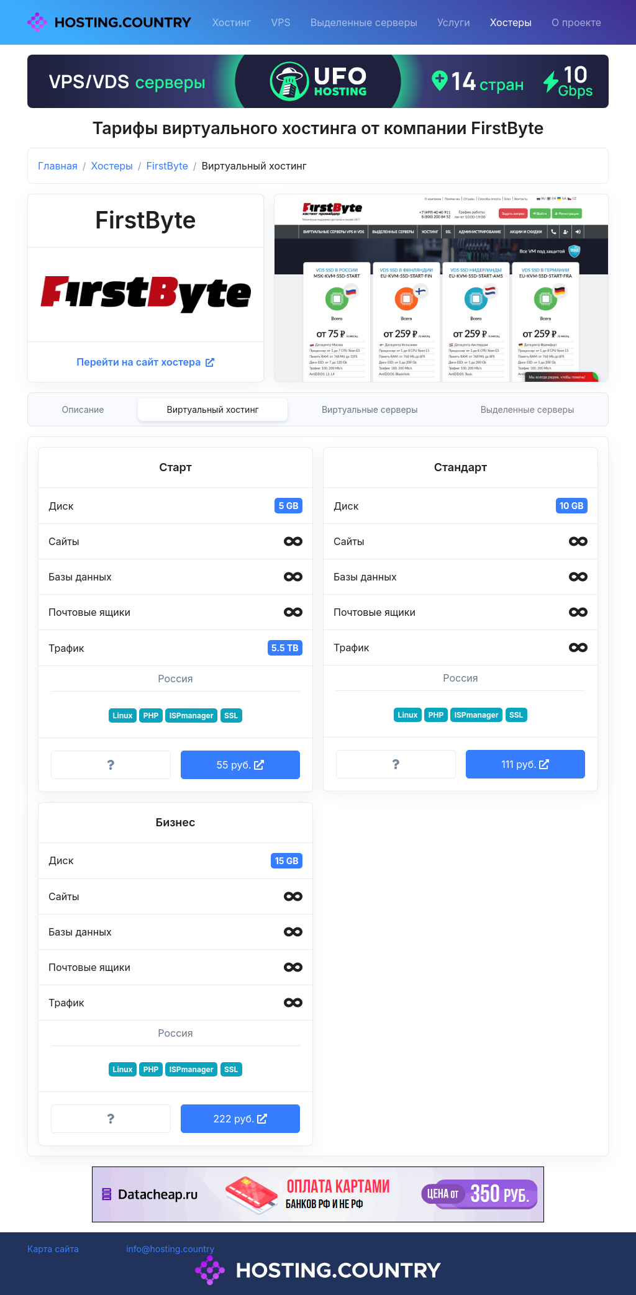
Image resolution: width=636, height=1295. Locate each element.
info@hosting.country (170, 1248)
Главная (58, 166)
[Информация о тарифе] (111, 765)
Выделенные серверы (364, 22)
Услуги (453, 22)
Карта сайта (53, 1248)
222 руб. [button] (240, 1118)
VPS (281, 22)
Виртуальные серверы (370, 409)
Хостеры (511, 22)
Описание (83, 409)
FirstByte (167, 166)
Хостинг (231, 22)
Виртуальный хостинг (213, 409)
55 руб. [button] (240, 765)
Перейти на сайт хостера (145, 362)
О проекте (576, 22)
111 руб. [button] (525, 764)
